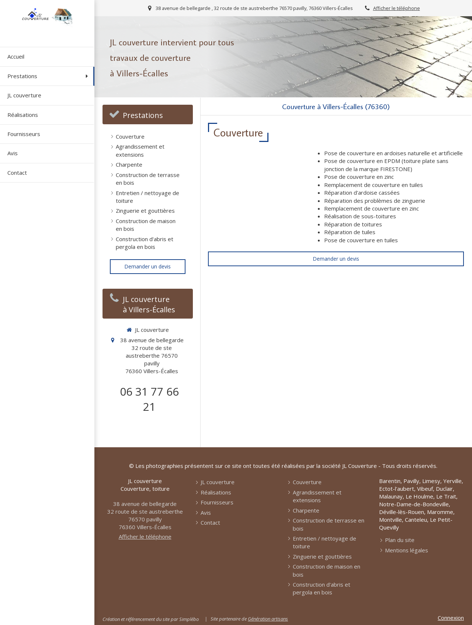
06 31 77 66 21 (149, 399)
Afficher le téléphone (396, 8)
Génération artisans (268, 618)
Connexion (451, 617)
